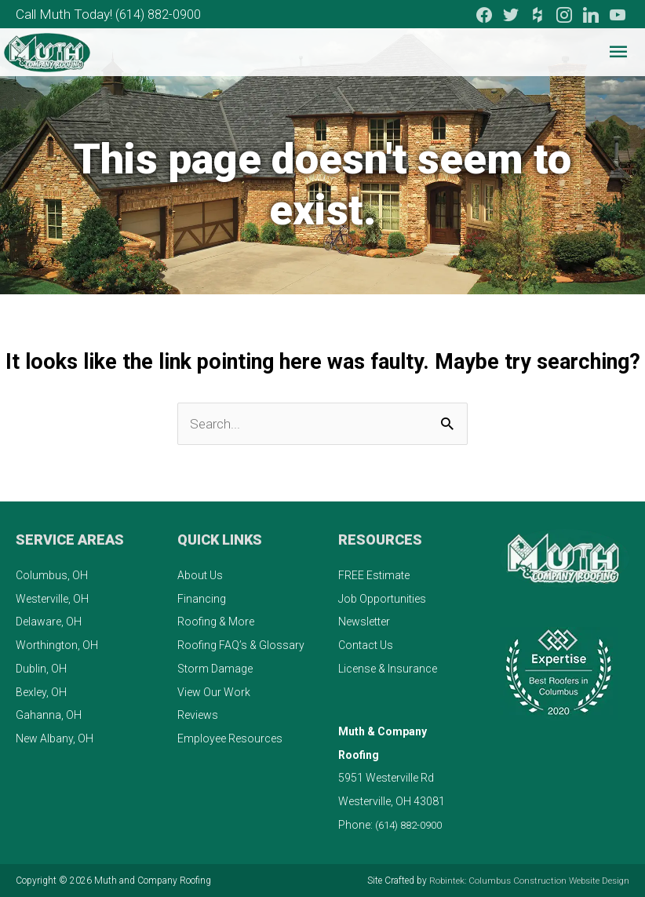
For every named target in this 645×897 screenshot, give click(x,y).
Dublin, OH (41, 668)
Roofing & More (215, 621)
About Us (200, 574)
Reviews (197, 715)
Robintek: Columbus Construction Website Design (525, 880)
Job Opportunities (382, 598)
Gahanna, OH (49, 715)
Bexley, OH (41, 691)
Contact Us (365, 644)
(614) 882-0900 (166, 12)
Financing (201, 598)
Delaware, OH (49, 621)
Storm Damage (215, 668)
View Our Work (213, 691)
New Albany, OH (54, 737)
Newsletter (364, 621)
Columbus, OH (52, 574)
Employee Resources (229, 737)
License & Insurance (387, 668)
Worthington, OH (57, 644)
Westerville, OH (52, 598)
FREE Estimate (374, 574)
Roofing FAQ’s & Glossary (240, 644)
